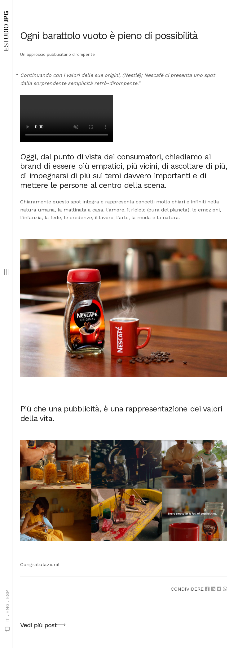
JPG (6, 31)
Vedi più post (42, 626)
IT (7, 620)
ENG (7, 608)
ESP (7, 594)
